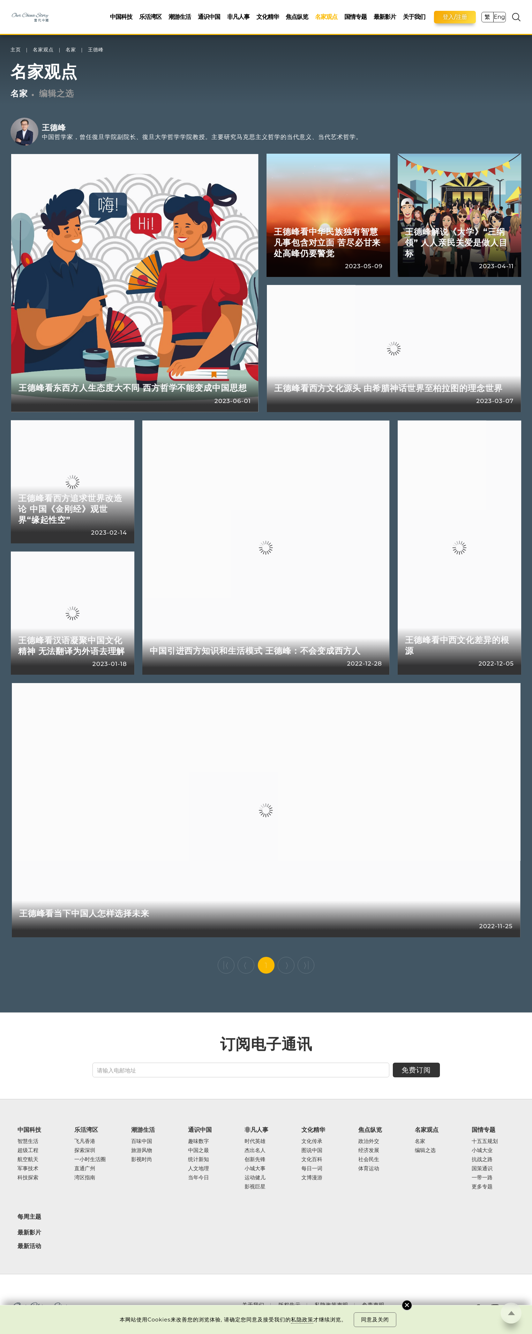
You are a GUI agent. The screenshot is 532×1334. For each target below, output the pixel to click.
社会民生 (368, 1160)
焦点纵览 (297, 16)
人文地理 (198, 1169)
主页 (15, 49)
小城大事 (255, 1169)
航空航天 (27, 1160)
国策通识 (482, 1169)
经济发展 (368, 1150)
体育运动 (368, 1169)
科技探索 (27, 1178)
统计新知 (198, 1160)
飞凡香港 (84, 1141)
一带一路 (482, 1178)
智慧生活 (27, 1141)
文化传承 (311, 1141)
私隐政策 (302, 1319)
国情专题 (355, 16)
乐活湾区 (150, 16)
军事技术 (27, 1169)
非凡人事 (238, 16)
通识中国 (209, 16)
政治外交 (368, 1141)
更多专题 (482, 1187)
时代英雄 (255, 1141)
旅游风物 (141, 1150)
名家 (71, 49)
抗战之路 (482, 1160)
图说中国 (311, 1150)
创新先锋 (255, 1160)
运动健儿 (255, 1178)
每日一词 (311, 1169)
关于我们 (414, 16)
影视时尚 (141, 1160)
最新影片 (385, 16)
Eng (499, 17)
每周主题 (29, 1216)
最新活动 (29, 1246)
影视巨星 (255, 1187)
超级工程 (27, 1150)
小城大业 (482, 1150)
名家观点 (326, 16)
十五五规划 (485, 1141)
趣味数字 (198, 1141)
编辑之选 (56, 93)
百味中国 (141, 1141)
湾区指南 (84, 1178)
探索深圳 (84, 1150)
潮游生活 (179, 16)
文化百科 (311, 1160)
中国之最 (198, 1150)
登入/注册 (455, 17)
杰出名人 (255, 1150)
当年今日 (198, 1178)
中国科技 (121, 16)
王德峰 (96, 49)
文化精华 (267, 16)
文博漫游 (311, 1178)
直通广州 (84, 1169)
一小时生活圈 (90, 1160)
